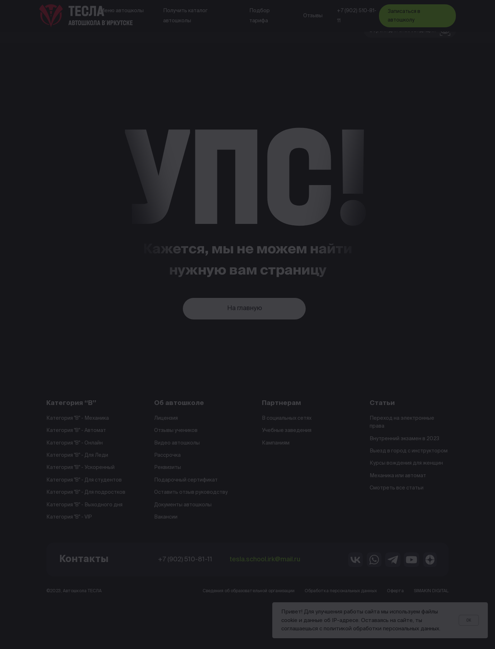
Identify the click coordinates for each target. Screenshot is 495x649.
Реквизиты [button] (167, 467)
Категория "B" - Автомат (76, 430)
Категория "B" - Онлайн (74, 443)
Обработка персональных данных (341, 591)
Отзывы (313, 15)
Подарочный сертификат (186, 480)
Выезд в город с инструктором (409, 451)
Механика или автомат (398, 475)
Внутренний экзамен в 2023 (404, 438)
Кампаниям (276, 443)
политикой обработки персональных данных (381, 628)
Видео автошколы (177, 443)
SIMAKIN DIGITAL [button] (431, 591)
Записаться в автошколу (404, 16)
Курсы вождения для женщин (406, 463)
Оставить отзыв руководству (191, 492)
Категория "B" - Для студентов (84, 480)
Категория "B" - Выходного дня (84, 504)
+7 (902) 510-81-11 (356, 15)
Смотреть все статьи (397, 488)
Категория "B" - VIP (69, 517)
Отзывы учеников (176, 430)
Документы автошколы (183, 504)
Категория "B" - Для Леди (77, 455)
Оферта (395, 591)
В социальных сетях (286, 418)
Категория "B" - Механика (77, 418)
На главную (244, 308)
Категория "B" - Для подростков (85, 492)
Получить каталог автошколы (185, 15)
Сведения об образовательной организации (249, 591)
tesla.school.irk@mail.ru (265, 559)
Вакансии (165, 517)
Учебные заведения (286, 430)
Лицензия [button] (166, 418)
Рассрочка (167, 455)
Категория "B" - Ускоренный (80, 467)
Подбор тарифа (259, 15)
